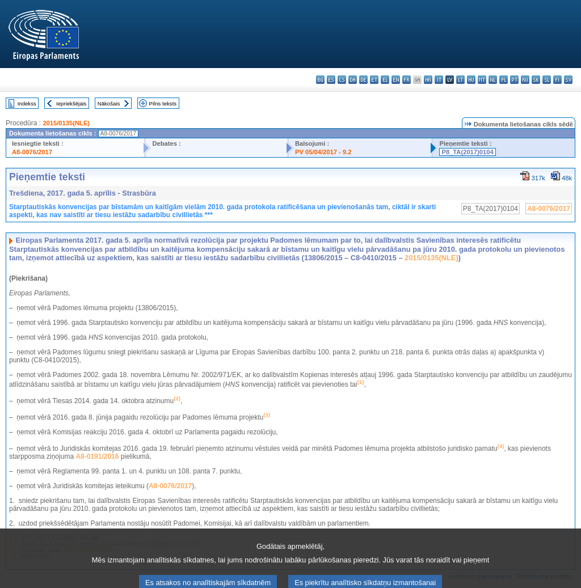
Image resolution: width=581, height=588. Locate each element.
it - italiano (439, 79)
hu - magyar (471, 79)
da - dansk (352, 79)
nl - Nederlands (493, 79)
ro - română (525, 79)
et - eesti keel (374, 79)
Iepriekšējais (71, 103)
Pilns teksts (163, 103)
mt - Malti (482, 79)
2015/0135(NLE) (66, 123)
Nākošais (109, 103)
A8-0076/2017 (32, 152)
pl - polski (503, 79)
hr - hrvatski (428, 79)
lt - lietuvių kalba (460, 79)
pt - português (514, 79)
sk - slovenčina (536, 79)
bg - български (320, 79)
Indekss (27, 103)
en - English (395, 79)
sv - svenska (568, 79)
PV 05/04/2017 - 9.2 (323, 152)
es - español (331, 79)
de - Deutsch (363, 79)
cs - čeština (342, 79)
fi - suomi (557, 79)
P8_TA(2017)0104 (467, 152)
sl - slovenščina (546, 79)
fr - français (406, 79)
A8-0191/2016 (97, 456)
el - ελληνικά (385, 79)
